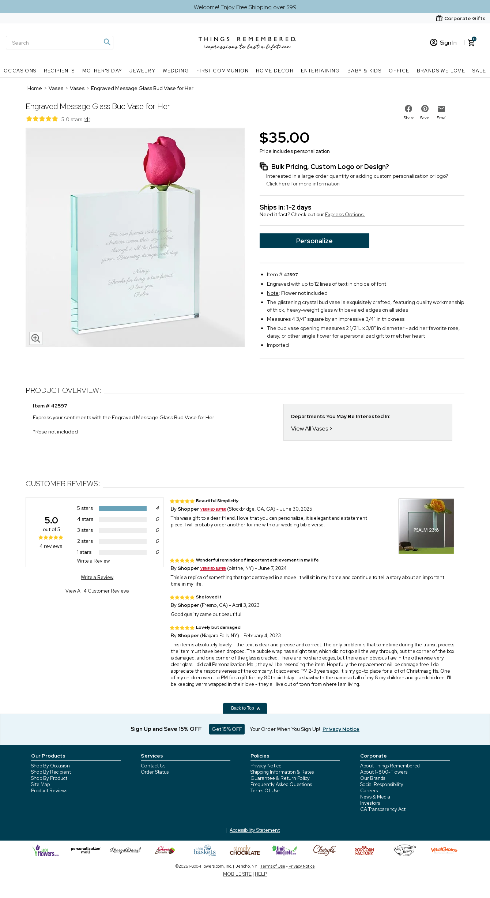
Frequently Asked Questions (281, 784)
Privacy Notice (266, 766)
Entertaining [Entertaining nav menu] (320, 71)
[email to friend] (441, 109)
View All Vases (309, 428)
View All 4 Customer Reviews (97, 591)
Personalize (314, 241)
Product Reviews (49, 791)
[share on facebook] (408, 108)
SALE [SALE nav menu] (479, 71)
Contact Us (153, 766)
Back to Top (245, 708)
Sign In (443, 42)
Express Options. (345, 214)
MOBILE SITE (237, 874)
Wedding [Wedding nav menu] (176, 71)
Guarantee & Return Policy (280, 778)
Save (424, 117)
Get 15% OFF (227, 729)
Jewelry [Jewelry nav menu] (142, 71)
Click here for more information (303, 183)
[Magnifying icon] (106, 42)
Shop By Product (49, 778)
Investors (370, 803)
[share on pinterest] (425, 108)
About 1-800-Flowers (383, 772)
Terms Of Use (265, 791)
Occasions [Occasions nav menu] (20, 71)
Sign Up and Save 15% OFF (166, 729)
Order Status (155, 772)
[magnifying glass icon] (35, 338)
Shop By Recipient (51, 772)
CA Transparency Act (383, 809)
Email (442, 117)
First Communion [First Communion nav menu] (222, 71)
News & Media (375, 797)
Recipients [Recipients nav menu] (59, 71)
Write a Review (93, 561)
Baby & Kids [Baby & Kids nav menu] (364, 71)
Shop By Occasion (50, 766)
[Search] (59, 42)
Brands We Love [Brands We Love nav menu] (441, 71)
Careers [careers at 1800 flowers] (369, 791)
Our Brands (372, 778)
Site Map (40, 784)
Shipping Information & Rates (282, 772)
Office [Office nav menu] (399, 71)
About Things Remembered (390, 766)
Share (409, 117)
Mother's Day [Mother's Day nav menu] (102, 71)
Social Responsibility (381, 784)
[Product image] (135, 238)
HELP (261, 874)
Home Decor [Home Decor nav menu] (275, 71)
